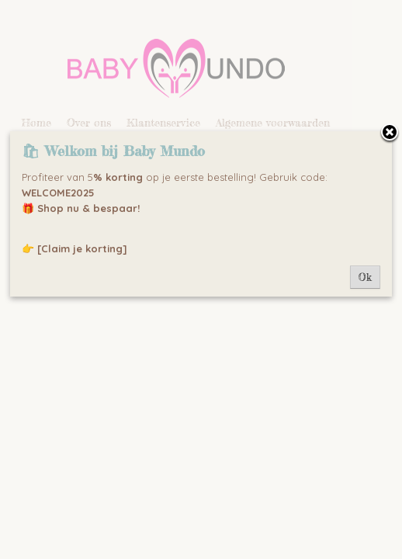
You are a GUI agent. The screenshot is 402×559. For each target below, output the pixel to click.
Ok (365, 277)
